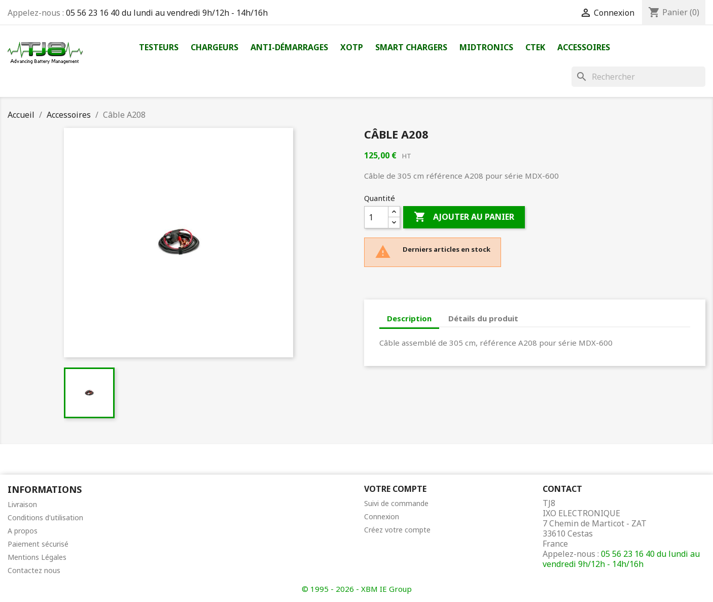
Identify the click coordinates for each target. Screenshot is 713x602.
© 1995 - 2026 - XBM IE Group (357, 589)
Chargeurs (214, 47)
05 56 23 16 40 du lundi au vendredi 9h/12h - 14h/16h (167, 12)
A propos (23, 531)
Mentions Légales (37, 557)
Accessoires (583, 47)
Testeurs (159, 47)
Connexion (381, 516)
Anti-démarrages (289, 47)
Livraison (22, 504)
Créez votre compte (397, 529)
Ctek (535, 47)
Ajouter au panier (464, 217)
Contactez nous (34, 570)
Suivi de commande (396, 503)
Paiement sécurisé (38, 544)
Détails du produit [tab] (483, 318)
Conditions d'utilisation (45, 517)
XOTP (351, 47)
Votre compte (395, 488)
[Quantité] (376, 217)
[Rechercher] (638, 76)
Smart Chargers (411, 47)
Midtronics (486, 47)
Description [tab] (409, 318)
